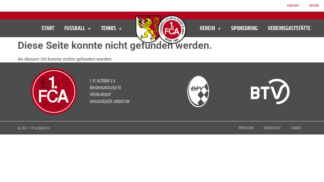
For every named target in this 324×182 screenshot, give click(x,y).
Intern (314, 6)
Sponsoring (244, 28)
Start (48, 28)
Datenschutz (272, 128)
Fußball (77, 28)
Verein (210, 28)
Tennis (111, 28)
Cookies (296, 128)
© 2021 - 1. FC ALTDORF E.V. (34, 128)
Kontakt (293, 6)
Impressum (245, 128)
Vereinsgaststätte (289, 28)
